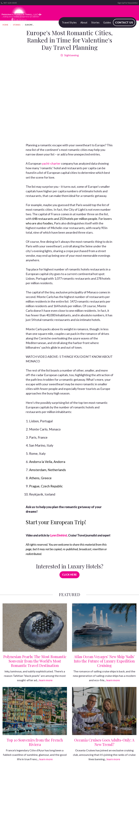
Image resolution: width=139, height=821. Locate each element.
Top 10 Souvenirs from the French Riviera (35, 742)
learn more (45, 680)
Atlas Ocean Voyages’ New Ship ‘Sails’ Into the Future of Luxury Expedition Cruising (104, 661)
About (83, 22)
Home (5, 25)
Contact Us (124, 22)
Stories (95, 22)
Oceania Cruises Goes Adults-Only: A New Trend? (104, 742)
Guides (107, 22)
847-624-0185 (9, 3)
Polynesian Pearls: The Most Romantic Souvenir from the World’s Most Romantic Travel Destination (34, 661)
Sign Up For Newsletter (128, 3)
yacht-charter (51, 163)
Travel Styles (69, 22)
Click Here (69, 574)
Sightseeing (69, 55)
